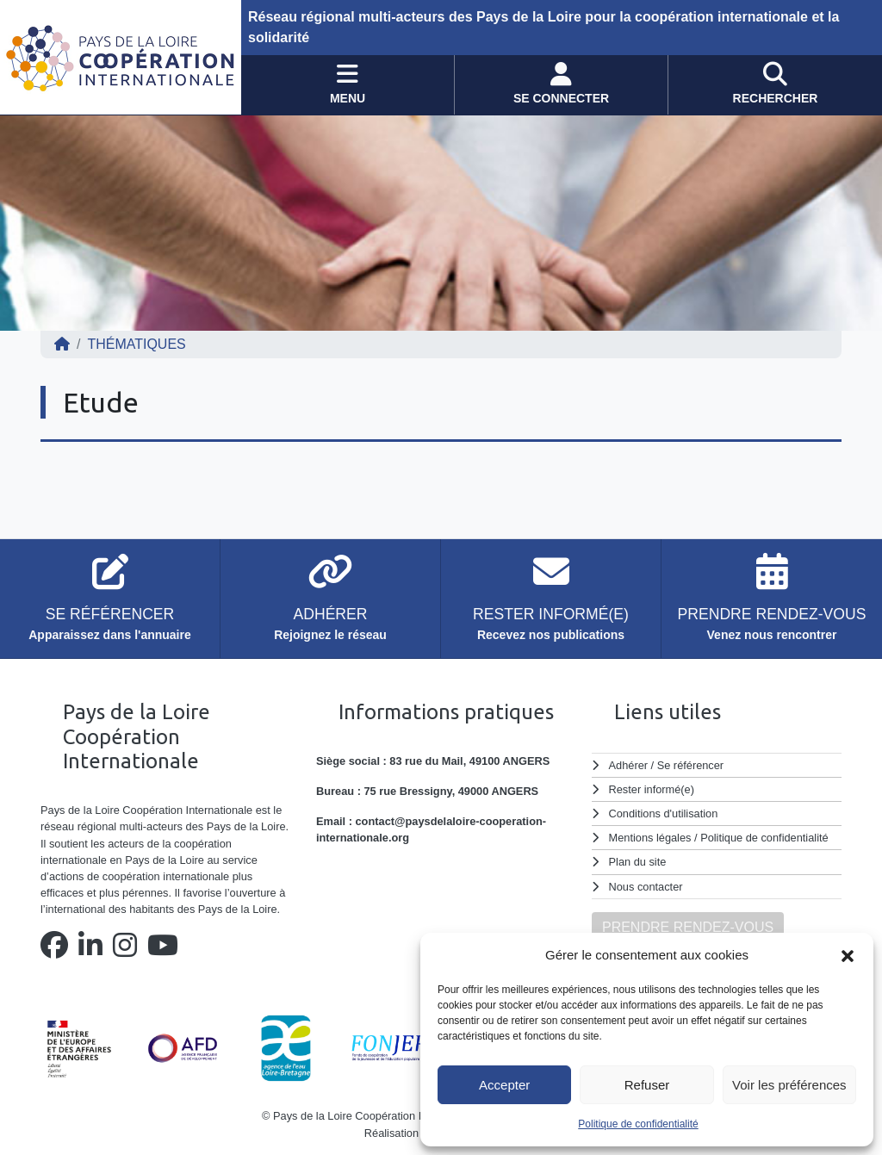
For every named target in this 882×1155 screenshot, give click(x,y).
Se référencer (690, 765)
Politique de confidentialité (638, 1124)
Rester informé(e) (652, 789)
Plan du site (638, 861)
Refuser (647, 1084)
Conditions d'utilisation (663, 813)
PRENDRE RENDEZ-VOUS (687, 927)
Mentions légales (650, 837)
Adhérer (628, 765)
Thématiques (136, 344)
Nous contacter (646, 886)
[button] (847, 955)
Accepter (504, 1084)
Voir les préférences (789, 1084)
